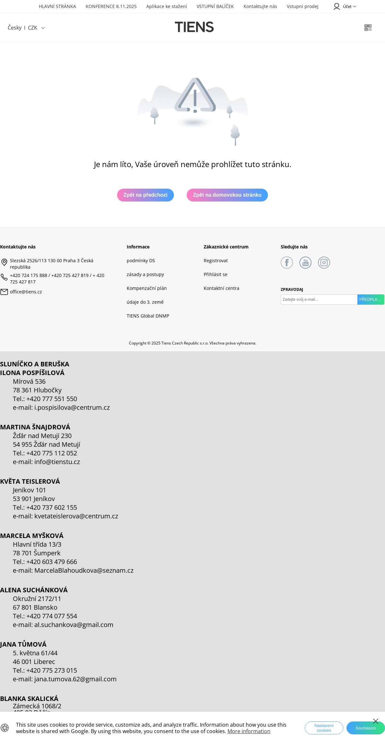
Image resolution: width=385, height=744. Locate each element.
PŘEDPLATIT (371, 299)
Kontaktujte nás (260, 6)
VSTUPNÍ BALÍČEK (215, 6)
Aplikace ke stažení (166, 6)
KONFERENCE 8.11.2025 (111, 6)
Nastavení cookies (324, 728)
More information (248, 731)
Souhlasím (366, 728)
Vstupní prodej (303, 6)
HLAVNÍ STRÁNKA (57, 6)
